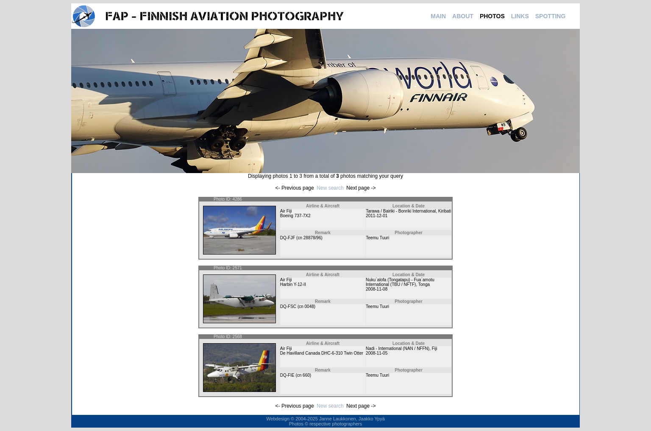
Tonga (424, 284)
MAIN (438, 16)
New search (330, 188)
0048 (309, 306)
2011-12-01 (376, 215)
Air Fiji (286, 211)
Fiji (434, 348)
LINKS (520, 16)
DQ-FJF (287, 237)
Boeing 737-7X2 (295, 215)
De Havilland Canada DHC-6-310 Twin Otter (321, 353)
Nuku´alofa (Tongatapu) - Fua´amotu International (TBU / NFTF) (400, 282)
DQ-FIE (287, 375)
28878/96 (312, 237)
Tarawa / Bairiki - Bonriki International (401, 211)
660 (306, 375)
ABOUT (462, 16)
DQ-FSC (288, 306)
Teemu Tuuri (377, 237)
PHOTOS (492, 16)
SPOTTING (550, 16)
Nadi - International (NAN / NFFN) (397, 348)
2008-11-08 (376, 289)
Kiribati (444, 211)
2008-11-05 (376, 353)
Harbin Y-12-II (293, 284)
